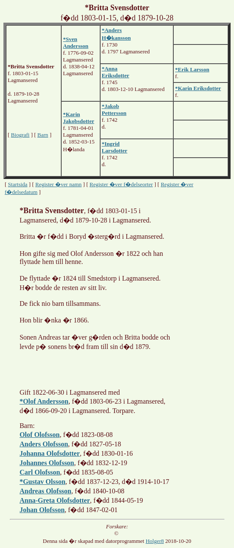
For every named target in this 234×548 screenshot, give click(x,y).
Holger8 (154, 541)
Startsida (18, 184)
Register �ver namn (59, 184)
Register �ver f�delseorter (121, 184)
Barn (42, 135)
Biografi (20, 135)
